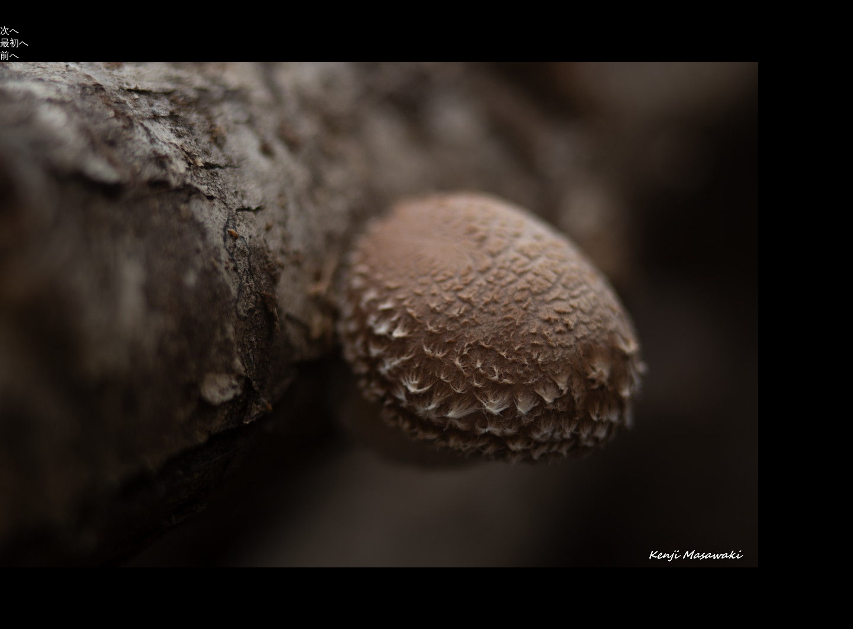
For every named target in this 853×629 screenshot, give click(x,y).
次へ (9, 30)
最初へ (14, 43)
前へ (9, 55)
